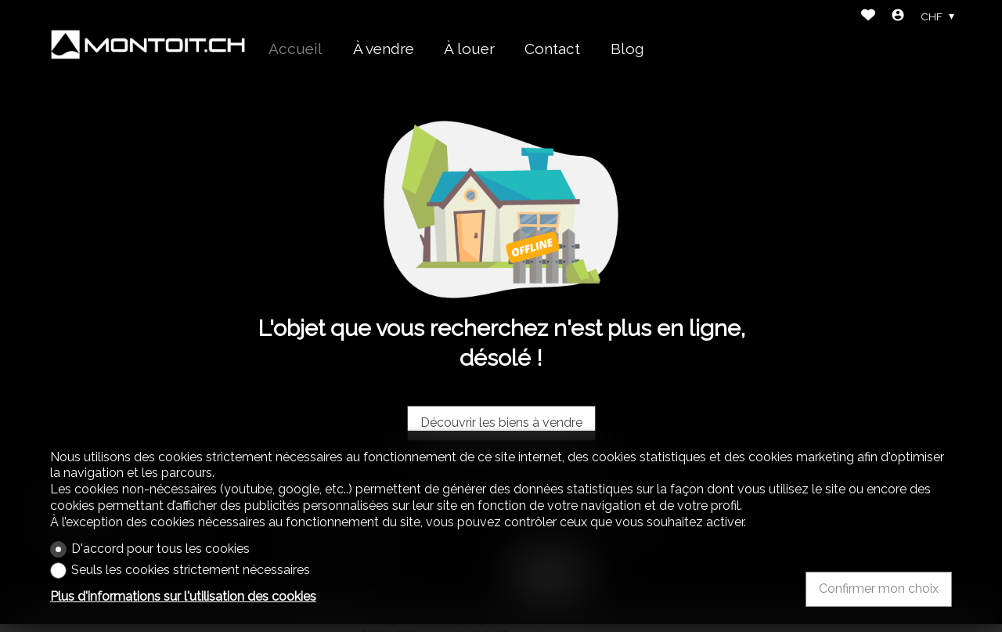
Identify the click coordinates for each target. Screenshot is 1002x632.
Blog (627, 48)
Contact (552, 48)
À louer (469, 48)
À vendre (383, 48)
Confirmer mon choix (879, 588)
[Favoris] (868, 17)
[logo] (148, 44)
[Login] (898, 17)
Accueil (296, 48)
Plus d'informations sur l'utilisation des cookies (183, 596)
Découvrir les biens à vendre (501, 422)
